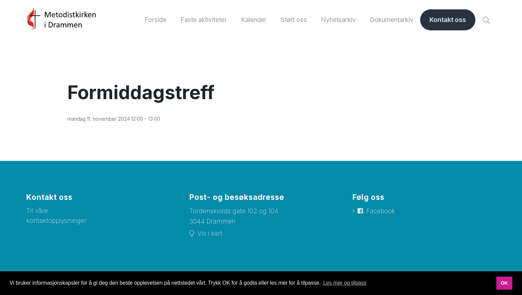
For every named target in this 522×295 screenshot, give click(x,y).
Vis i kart (209, 234)
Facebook (381, 211)
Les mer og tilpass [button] (345, 283)
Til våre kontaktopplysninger (57, 216)
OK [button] (504, 283)
